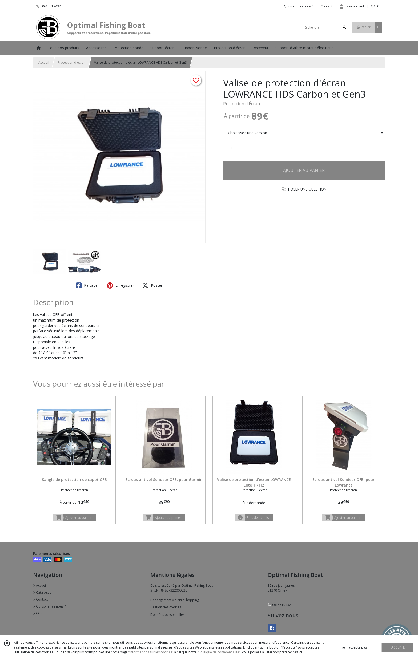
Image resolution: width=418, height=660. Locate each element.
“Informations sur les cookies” (150, 652)
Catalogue (42, 592)
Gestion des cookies (165, 607)
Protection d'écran (72, 62)
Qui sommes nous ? (49, 606)
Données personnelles (167, 614)
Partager (87, 285)
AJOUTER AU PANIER (304, 170)
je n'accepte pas (354, 647)
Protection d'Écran (241, 104)
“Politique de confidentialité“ (219, 652)
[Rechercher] (344, 27)
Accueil (43, 62)
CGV (37, 613)
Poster (152, 285)
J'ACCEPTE (397, 647)
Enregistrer (120, 285)
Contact (326, 6)
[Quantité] (233, 148)
